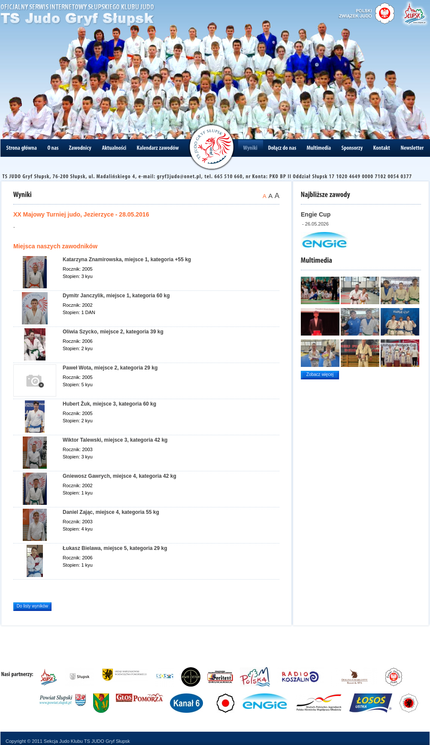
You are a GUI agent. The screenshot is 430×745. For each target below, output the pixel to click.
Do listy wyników (32, 606)
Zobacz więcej (319, 374)
